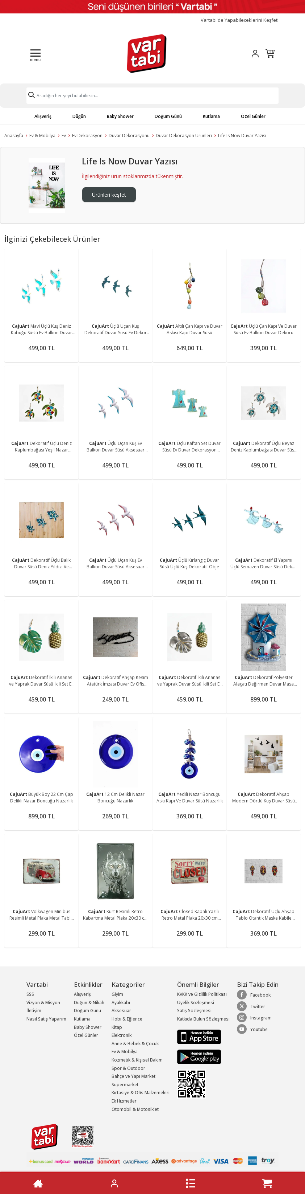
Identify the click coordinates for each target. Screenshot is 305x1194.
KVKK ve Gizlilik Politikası (202, 994)
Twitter (251, 1006)
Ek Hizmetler (124, 1101)
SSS (30, 994)
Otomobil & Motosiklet (135, 1109)
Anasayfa (13, 135)
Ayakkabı (121, 1002)
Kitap (117, 1027)
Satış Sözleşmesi (194, 1010)
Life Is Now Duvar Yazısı (242, 135)
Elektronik (121, 1035)
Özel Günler (253, 116)
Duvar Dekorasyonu (129, 135)
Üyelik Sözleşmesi (195, 1002)
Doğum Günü (168, 116)
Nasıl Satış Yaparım (46, 1019)
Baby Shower (120, 116)
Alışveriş (42, 116)
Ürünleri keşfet (109, 194)
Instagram (254, 1017)
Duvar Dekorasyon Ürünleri (184, 135)
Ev (64, 135)
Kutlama (211, 116)
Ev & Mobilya (42, 135)
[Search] (152, 95)
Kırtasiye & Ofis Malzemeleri (141, 1092)
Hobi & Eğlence (127, 1019)
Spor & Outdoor (128, 1068)
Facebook (254, 994)
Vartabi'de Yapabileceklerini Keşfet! (240, 20)
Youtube (252, 1029)
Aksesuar (121, 1010)
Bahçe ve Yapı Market (133, 1076)
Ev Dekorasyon (87, 135)
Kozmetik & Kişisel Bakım (137, 1060)
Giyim (117, 994)
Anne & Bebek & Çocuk (135, 1043)
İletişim (33, 1010)
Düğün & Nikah (89, 1002)
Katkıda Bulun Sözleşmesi (203, 1019)
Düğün (79, 116)
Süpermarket (125, 1084)
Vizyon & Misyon (43, 1002)
